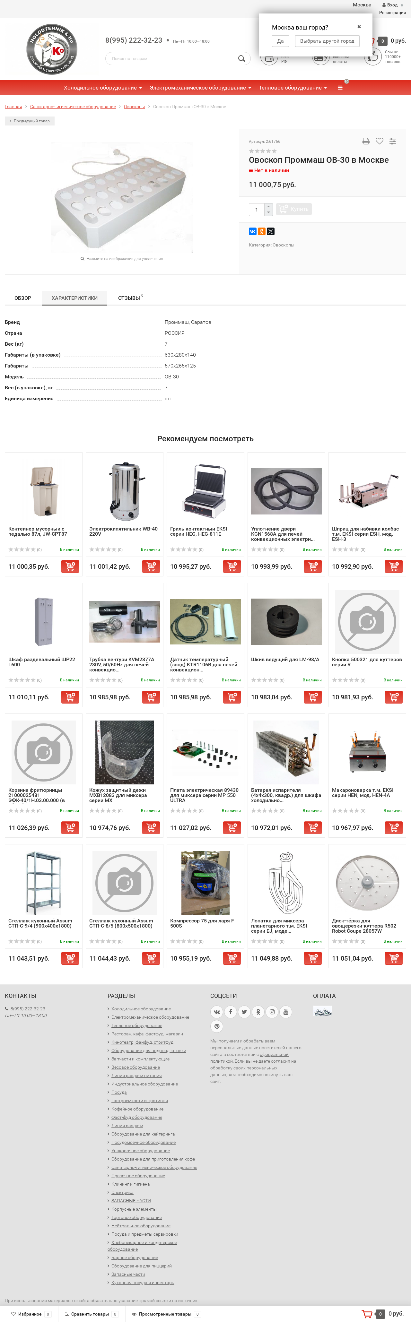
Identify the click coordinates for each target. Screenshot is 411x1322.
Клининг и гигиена (130, 1184)
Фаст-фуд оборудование (136, 1117)
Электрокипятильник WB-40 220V (123, 531)
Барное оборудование (134, 1257)
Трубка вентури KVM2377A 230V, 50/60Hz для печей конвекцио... (121, 664)
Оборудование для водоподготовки (148, 1050)
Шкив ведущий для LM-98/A (285, 659)
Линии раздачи (127, 1125)
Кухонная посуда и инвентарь (142, 1282)
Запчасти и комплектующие (140, 1058)
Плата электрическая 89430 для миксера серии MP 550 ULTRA (204, 795)
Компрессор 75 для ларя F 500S (202, 923)
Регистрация (392, 12)
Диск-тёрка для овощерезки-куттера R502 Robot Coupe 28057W (364, 926)
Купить (300, 209)
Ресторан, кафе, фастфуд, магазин (147, 1033)
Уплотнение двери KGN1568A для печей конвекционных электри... (283, 534)
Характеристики (75, 298)
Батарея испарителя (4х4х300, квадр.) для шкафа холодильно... (286, 795)
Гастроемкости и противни (139, 1100)
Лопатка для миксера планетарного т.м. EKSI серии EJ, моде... (279, 926)
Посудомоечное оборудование (143, 1142)
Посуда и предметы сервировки (144, 1234)
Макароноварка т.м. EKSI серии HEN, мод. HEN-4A (363, 792)
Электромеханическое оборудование (198, 87)
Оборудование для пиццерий (141, 1265)
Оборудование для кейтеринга (143, 1133)
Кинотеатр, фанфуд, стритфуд (142, 1042)
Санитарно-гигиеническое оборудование (154, 1167)
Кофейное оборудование (137, 1108)
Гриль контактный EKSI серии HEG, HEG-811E (198, 531)
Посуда (119, 1092)
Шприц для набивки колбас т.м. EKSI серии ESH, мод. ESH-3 (365, 534)
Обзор (22, 298)
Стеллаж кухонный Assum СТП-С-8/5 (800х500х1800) (121, 923)
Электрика (122, 1192)
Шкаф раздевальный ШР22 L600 (41, 662)
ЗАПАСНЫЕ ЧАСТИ (131, 1200)
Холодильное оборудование (100, 87)
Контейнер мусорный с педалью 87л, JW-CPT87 (37, 531)
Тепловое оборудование (290, 87)
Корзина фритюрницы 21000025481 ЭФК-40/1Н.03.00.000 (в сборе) (36, 797)
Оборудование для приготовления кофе (153, 1159)
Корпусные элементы (134, 1209)
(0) (25, 550)
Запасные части (128, 1274)
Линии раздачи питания (136, 1075)
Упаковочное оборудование (140, 1150)
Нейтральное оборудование (141, 1225)
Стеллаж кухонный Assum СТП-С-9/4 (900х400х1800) (40, 923)
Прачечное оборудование (138, 1175)
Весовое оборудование (135, 1067)
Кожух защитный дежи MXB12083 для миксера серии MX (118, 795)
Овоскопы (283, 244)
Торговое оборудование (136, 1217)
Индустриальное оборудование (144, 1083)
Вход (390, 4)
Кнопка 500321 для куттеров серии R (367, 662)
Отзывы (130, 297)
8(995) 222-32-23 (133, 40)
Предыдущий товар (30, 121)
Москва (362, 5)
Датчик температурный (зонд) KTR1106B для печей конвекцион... (203, 664)
